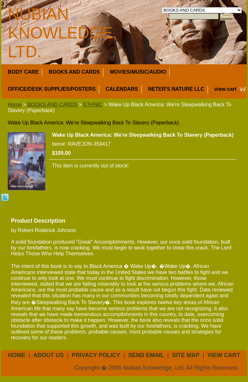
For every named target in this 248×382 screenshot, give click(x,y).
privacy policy (96, 355)
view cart (225, 89)
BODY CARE (23, 72)
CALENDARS (122, 89)
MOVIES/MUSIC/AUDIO (138, 72)
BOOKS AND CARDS (74, 72)
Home (15, 104)
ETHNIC (93, 104)
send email (146, 355)
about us (48, 355)
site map (186, 355)
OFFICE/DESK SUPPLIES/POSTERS (52, 89)
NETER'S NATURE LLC (176, 89)
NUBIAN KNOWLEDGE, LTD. (62, 33)
